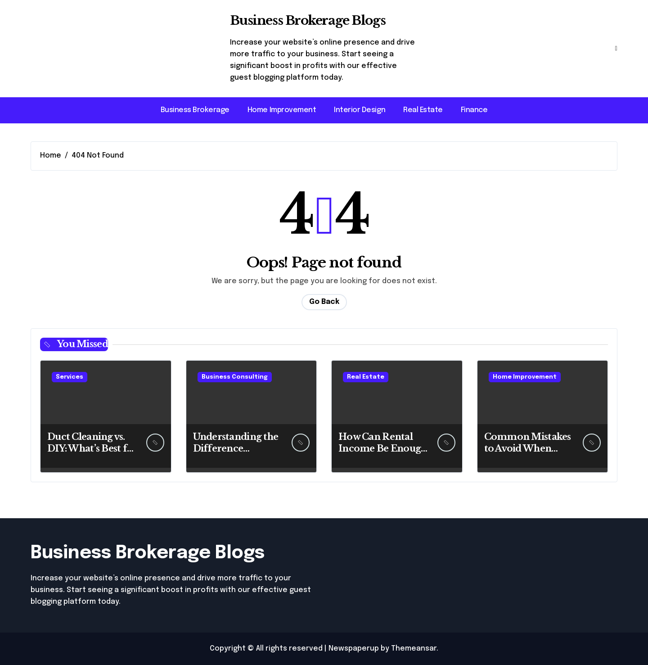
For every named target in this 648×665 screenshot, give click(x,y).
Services (69, 377)
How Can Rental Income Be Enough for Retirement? (382, 448)
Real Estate (423, 110)
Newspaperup (353, 648)
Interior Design (359, 110)
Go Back (324, 302)
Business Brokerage (195, 110)
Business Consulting (235, 377)
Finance (474, 110)
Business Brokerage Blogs (307, 20)
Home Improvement (282, 110)
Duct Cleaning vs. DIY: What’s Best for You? (92, 448)
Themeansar (413, 648)
